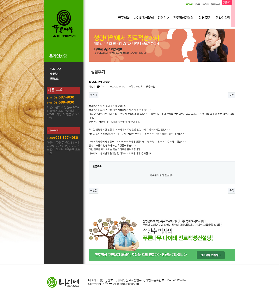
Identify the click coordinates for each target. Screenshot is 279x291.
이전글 (93, 95)
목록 (231, 95)
